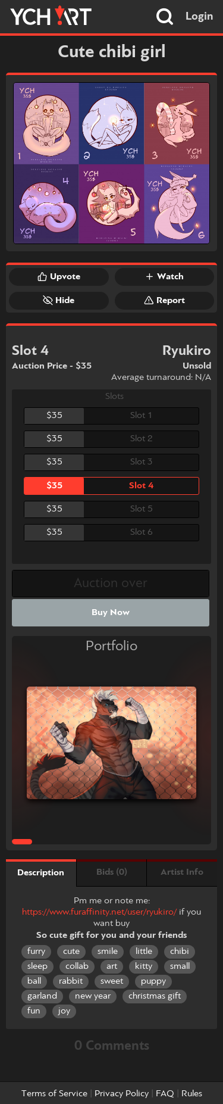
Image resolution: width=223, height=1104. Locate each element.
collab (77, 966)
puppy (153, 981)
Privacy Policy (122, 1094)
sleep (37, 966)
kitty (143, 966)
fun (33, 1011)
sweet (111, 981)
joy (64, 1011)
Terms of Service (54, 1094)
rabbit (71, 981)
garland (42, 996)
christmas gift (154, 996)
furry (36, 951)
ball (34, 981)
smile (108, 951)
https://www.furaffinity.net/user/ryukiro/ (99, 912)
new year (93, 996)
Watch (164, 276)
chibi (179, 951)
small (180, 966)
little (144, 951)
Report (164, 300)
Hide (58, 300)
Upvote (58, 276)
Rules (191, 1094)
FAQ (165, 1094)
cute (71, 951)
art (111, 966)
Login (199, 17)
